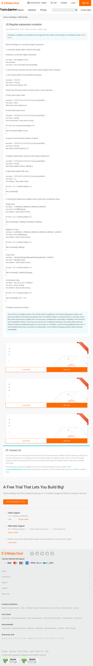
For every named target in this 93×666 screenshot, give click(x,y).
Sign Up (85, 3)
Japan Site (6, 618)
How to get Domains (34, 618)
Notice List (39, 651)
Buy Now (67, 370)
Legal (31, 651)
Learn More (26, 370)
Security (76, 608)
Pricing (43, 10)
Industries (30, 628)
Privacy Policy (23, 651)
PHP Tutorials (70, 628)
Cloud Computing (18, 628)
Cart (54, 3)
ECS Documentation (18, 618)
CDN (22, 608)
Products (20, 10)
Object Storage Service (42, 608)
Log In (73, 3)
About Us (12, 651)
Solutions (32, 10)
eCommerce (56, 608)
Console (64, 3)
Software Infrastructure (52, 618)
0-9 (62, 638)
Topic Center (6, 628)
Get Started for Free (15, 501)
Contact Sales (86, 10)
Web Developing (50, 628)
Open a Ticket (13, 532)
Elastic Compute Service (11, 608)
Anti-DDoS (29, 608)
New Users (78, 618)
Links (47, 651)
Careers (5, 651)
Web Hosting (67, 608)
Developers (39, 628)
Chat (10, 519)
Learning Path (67, 618)
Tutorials (60, 628)
